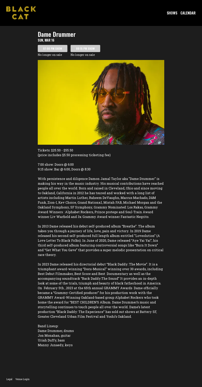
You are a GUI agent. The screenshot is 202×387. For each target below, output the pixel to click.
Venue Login (22, 379)
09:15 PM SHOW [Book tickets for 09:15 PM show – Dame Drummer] (85, 48)
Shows (172, 12)
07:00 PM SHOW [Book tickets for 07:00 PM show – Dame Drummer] (52, 48)
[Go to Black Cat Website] (21, 12)
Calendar (188, 12)
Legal (9, 379)
